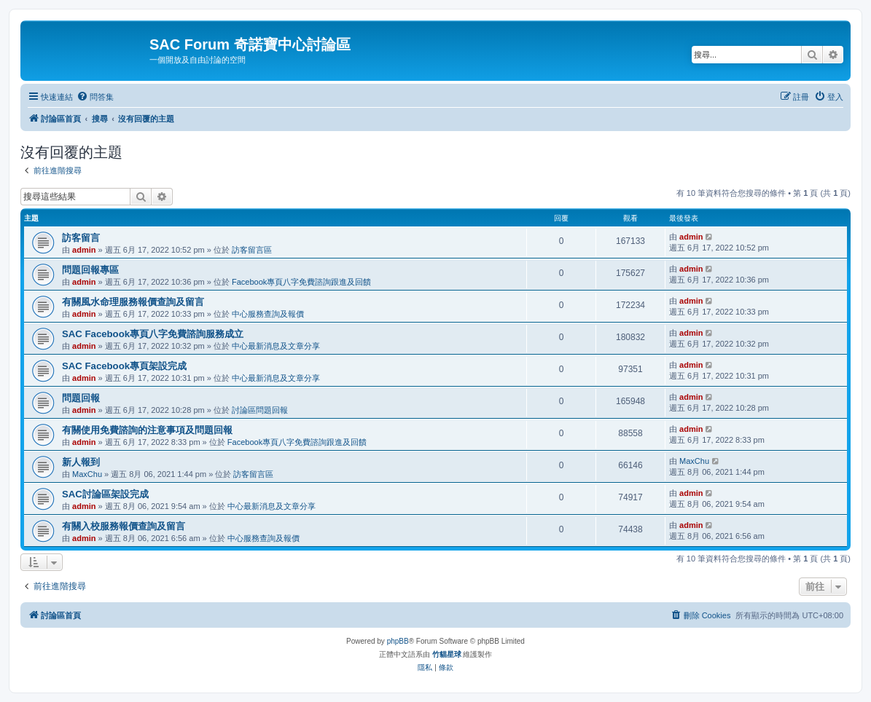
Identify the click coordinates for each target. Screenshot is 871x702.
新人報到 (81, 462)
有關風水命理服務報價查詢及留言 (133, 301)
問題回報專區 (90, 269)
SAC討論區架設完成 (105, 494)
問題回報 (81, 398)
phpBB (398, 641)
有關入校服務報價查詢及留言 (123, 526)
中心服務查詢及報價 (268, 313)
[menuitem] (95, 97)
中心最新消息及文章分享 (276, 346)
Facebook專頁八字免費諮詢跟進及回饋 (301, 281)
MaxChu (87, 474)
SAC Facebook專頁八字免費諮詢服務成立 (152, 333)
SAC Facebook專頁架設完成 (124, 365)
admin (83, 249)
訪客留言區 (252, 249)
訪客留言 (81, 237)
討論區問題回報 (260, 410)
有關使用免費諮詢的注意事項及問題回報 (147, 430)
